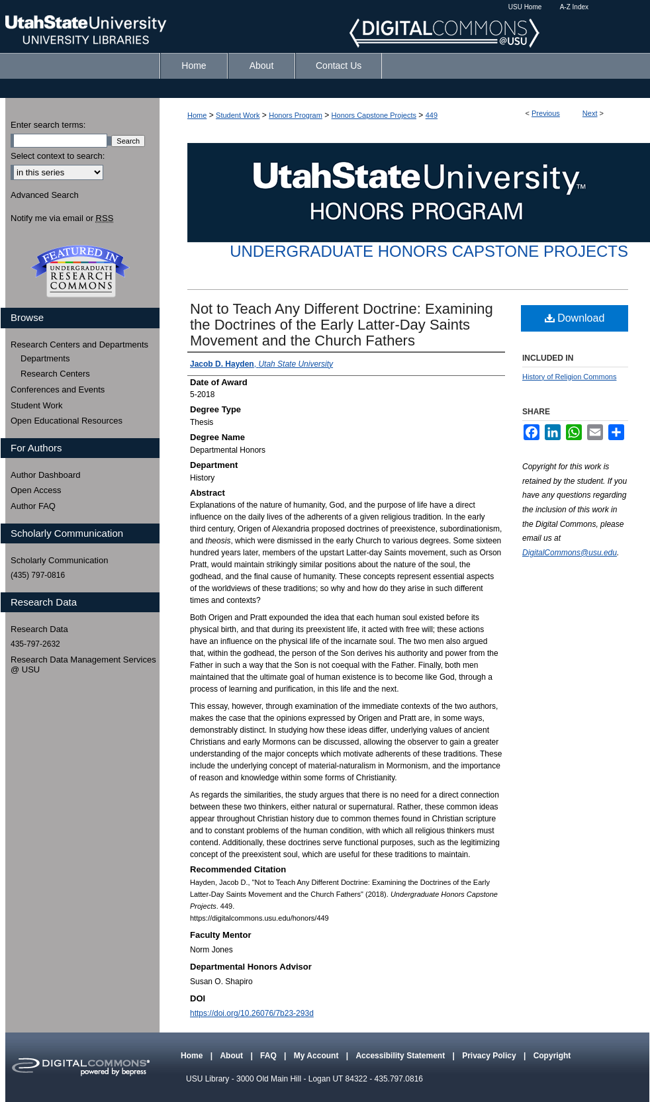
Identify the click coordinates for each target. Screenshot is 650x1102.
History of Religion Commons (569, 377)
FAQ (269, 1055)
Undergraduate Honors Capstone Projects (429, 251)
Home (197, 115)
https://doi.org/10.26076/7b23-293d (252, 1013)
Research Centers (55, 374)
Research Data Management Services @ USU (83, 665)
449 (432, 115)
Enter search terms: (48, 125)
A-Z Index (574, 7)
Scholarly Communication (59, 560)
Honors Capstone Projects (374, 115)
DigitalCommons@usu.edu (569, 552)
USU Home (525, 7)
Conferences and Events (58, 389)
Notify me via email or (62, 218)
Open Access (36, 490)
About (232, 1055)
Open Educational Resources (66, 421)
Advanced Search (45, 195)
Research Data (39, 629)
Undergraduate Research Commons (80, 271)
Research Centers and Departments (79, 344)
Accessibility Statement (401, 1055)
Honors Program (295, 115)
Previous (546, 113)
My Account (317, 1055)
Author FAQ (33, 506)
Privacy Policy (490, 1055)
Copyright (552, 1055)
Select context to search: (58, 156)
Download (575, 318)
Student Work (237, 115)
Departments (45, 358)
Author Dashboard (46, 475)
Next (590, 113)
